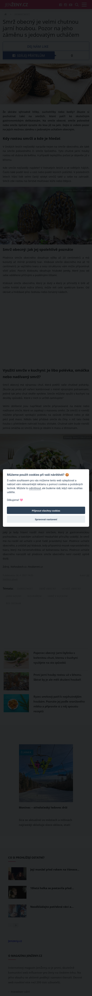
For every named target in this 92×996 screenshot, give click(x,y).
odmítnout (35, 488)
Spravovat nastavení (46, 519)
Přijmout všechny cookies (46, 510)
